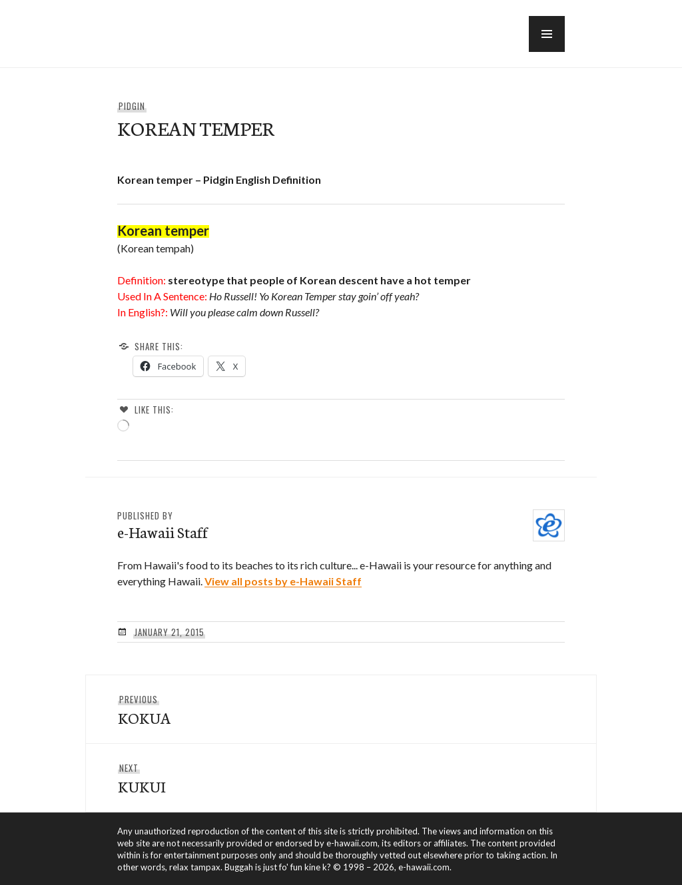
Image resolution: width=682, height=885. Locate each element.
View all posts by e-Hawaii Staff (283, 581)
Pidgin (132, 106)
